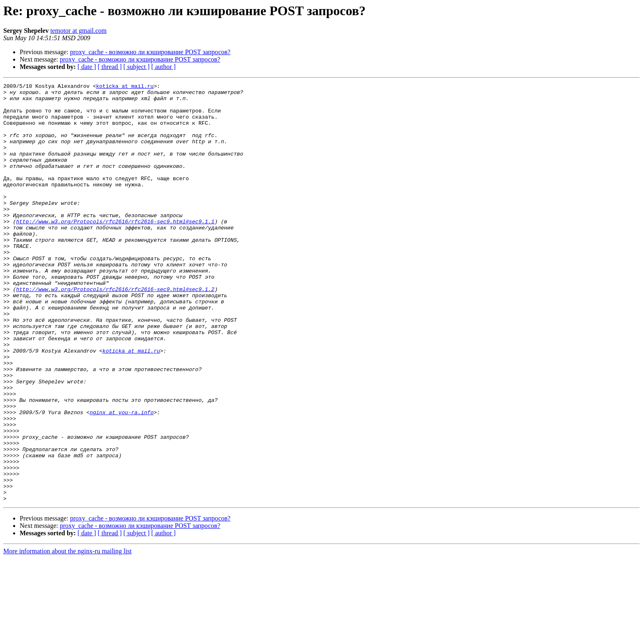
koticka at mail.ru (124, 87)
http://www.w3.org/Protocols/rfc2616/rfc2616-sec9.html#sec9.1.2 (115, 331)
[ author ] (163, 66)
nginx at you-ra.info (122, 478)
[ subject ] (136, 66)
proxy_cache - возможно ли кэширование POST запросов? (150, 51)
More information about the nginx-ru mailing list (67, 634)
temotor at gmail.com (78, 30)
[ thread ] (110, 66)
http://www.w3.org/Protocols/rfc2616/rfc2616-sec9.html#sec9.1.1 (115, 249)
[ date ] (87, 66)
